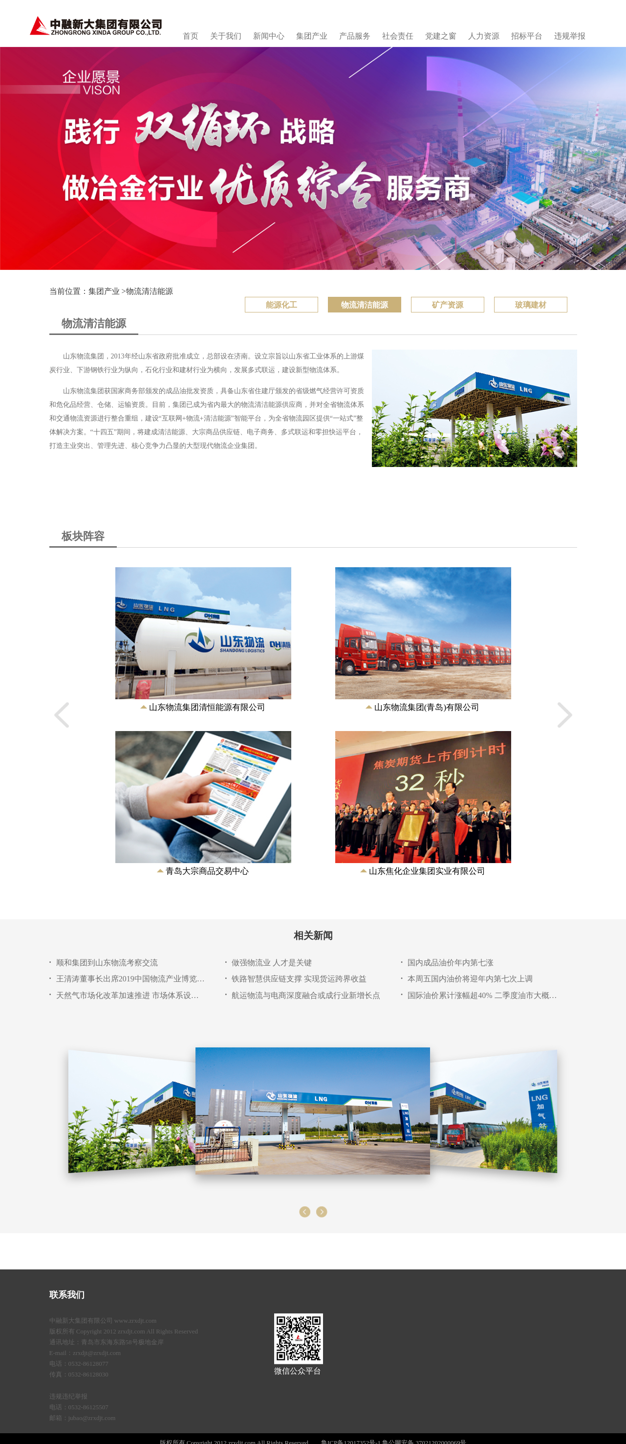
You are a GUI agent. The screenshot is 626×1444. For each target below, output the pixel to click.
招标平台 (526, 36)
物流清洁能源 (149, 291)
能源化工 (281, 305)
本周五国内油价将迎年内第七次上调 (470, 979)
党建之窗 (440, 36)
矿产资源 (447, 305)
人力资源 (483, 36)
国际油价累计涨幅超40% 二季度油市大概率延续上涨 (482, 995)
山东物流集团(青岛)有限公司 (426, 707)
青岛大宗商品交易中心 (207, 871)
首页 (190, 36)
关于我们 (225, 36)
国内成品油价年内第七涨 (451, 962)
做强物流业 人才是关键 (272, 962)
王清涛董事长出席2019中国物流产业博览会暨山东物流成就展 (131, 979)
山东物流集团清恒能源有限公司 (207, 707)
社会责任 (397, 36)
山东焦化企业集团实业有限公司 (427, 871)
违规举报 (569, 36)
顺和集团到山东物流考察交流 (107, 962)
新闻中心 (268, 36)
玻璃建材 (530, 305)
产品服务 (354, 36)
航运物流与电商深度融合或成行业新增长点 (306, 995)
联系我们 (67, 1295)
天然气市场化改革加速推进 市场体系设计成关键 (131, 995)
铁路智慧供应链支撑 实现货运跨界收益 (299, 979)
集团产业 (311, 36)
